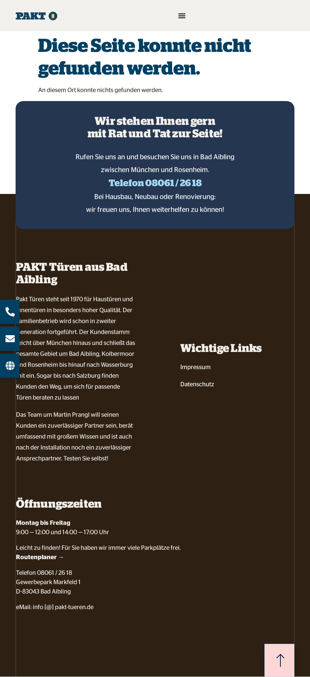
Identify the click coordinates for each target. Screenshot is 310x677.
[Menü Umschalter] (182, 16)
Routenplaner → (40, 557)
